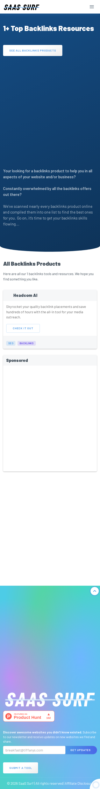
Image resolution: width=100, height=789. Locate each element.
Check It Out (23, 332)
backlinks (27, 346)
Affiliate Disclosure (79, 783)
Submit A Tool (20, 768)
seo (10, 346)
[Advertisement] (50, 110)
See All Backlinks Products (32, 50)
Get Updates (80, 750)
